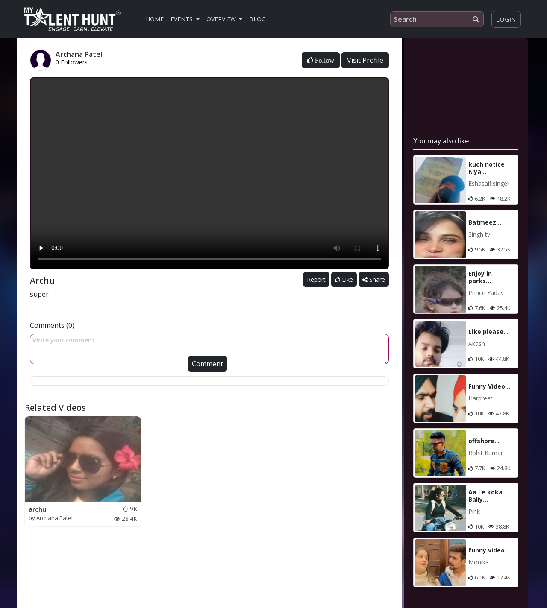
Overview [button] (222, 19)
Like (344, 279)
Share (373, 279)
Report (316, 279)
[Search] (437, 19)
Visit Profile (365, 60)
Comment (207, 363)
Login (506, 19)
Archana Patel (54, 518)
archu (37, 509)
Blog (257, 19)
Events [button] (182, 19)
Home (155, 19)
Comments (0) (52, 325)
